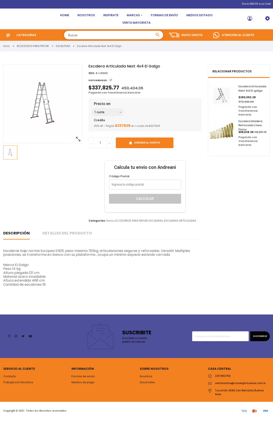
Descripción (16, 236)
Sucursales (147, 385)
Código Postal (119, 179)
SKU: (92, 76)
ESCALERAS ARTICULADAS (180, 223)
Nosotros (86, 17)
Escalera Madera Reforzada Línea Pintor (250, 128)
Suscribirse (258, 339)
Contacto (9, 379)
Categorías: (97, 223)
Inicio (109, 223)
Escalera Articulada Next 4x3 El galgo (252, 92)
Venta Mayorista (136, 24)
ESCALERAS (156, 223)
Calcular (145, 202)
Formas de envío (164, 17)
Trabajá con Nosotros (18, 385)
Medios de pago (199, 17)
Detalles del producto (67, 236)
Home (64, 17)
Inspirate (110, 17)
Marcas (133, 17)
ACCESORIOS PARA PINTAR (131, 223)
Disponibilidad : (98, 83)
